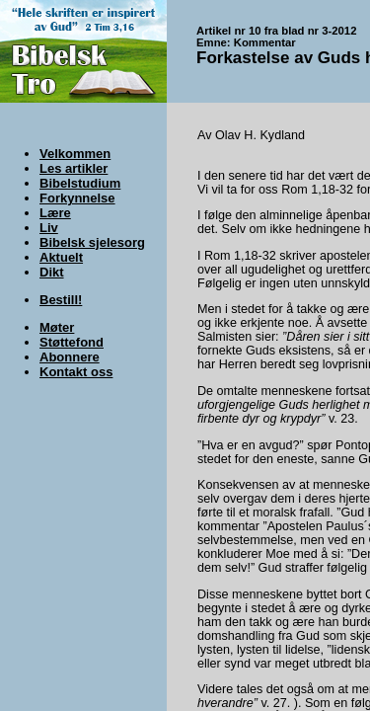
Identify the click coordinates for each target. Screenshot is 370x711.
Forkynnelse (77, 198)
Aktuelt (61, 257)
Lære (55, 212)
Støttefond (71, 342)
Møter (56, 327)
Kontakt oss (75, 371)
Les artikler (73, 168)
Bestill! (60, 299)
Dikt (51, 272)
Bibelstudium (79, 183)
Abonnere (69, 357)
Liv (48, 227)
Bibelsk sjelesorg (92, 242)
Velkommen (75, 153)
